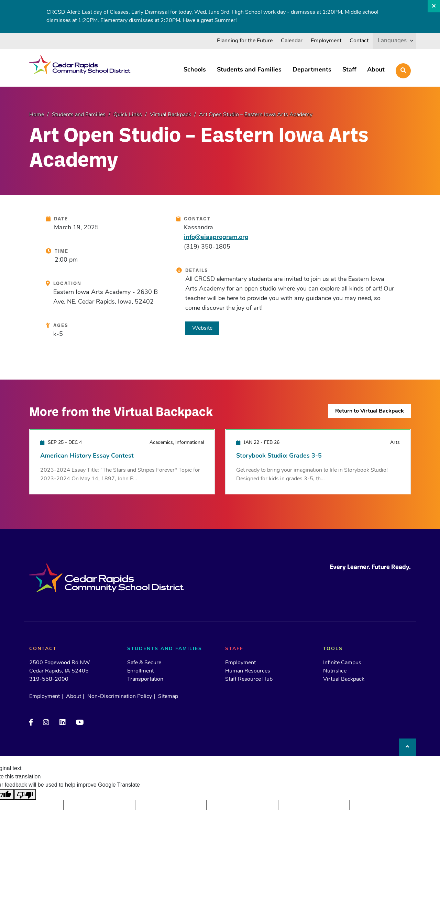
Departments (312, 70)
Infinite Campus (342, 663)
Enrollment (140, 671)
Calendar (291, 41)
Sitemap (168, 696)
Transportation (145, 679)
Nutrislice (334, 671)
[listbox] (394, 40)
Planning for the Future (245, 41)
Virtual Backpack (343, 679)
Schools (195, 70)
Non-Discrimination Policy (119, 696)
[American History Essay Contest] (122, 461)
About (376, 70)
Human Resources (247, 671)
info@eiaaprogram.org (216, 237)
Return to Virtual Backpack (369, 411)
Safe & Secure (144, 663)
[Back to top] (407, 747)
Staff (349, 70)
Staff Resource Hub (249, 679)
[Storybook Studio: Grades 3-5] (318, 461)
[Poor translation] (25, 794)
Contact (359, 41)
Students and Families (249, 70)
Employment (326, 41)
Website (202, 328)
